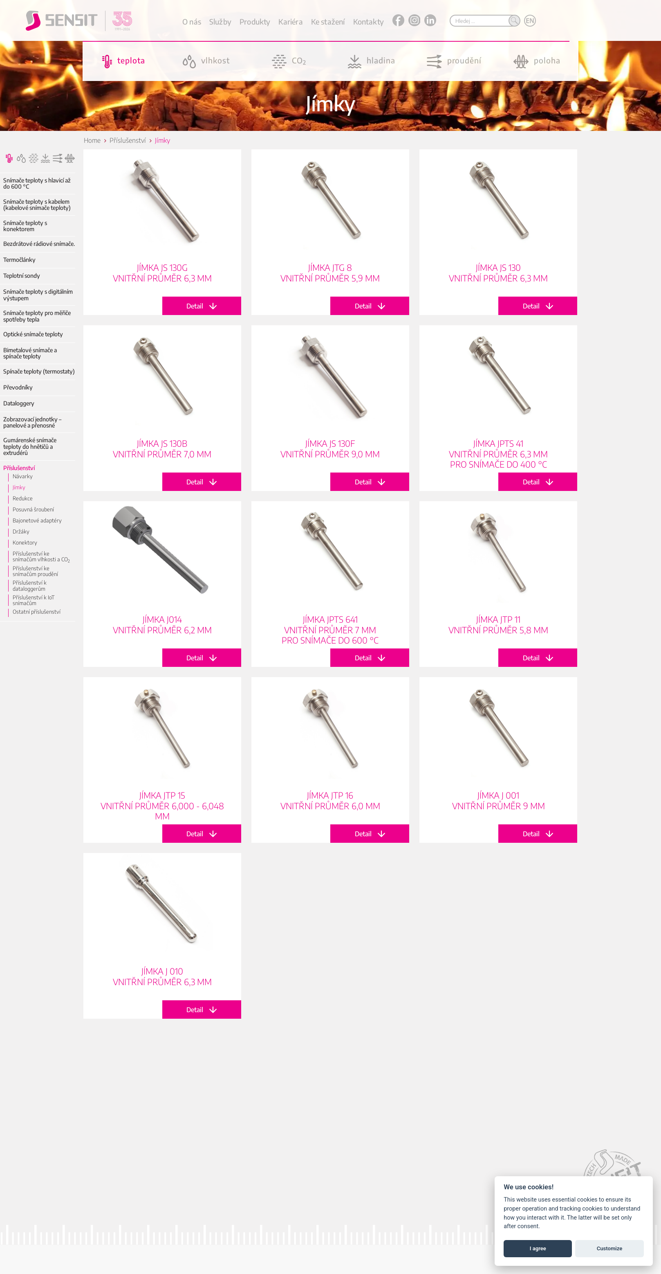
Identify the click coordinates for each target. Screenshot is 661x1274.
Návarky (23, 476)
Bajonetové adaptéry (37, 520)
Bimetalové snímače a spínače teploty (30, 353)
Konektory (25, 542)
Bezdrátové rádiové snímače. (39, 244)
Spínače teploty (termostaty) (39, 371)
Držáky (21, 531)
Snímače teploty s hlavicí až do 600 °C (37, 183)
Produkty (255, 21)
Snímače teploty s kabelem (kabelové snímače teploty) (37, 204)
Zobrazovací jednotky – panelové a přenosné (32, 422)
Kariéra (290, 21)
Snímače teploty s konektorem (25, 226)
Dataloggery (18, 403)
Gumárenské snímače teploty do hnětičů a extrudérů (29, 446)
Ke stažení (328, 21)
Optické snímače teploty (33, 334)
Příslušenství (19, 468)
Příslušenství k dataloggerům (30, 586)
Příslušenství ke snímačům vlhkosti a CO (41, 557)
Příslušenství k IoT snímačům (33, 600)
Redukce (23, 498)
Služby (220, 21)
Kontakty (368, 21)
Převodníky (18, 387)
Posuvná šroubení (33, 509)
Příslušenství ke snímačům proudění (35, 571)
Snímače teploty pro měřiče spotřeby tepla (37, 316)
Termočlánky (19, 260)
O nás (191, 21)
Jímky (19, 487)
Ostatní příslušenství (36, 611)
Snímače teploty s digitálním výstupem (38, 294)
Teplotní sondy (21, 275)
